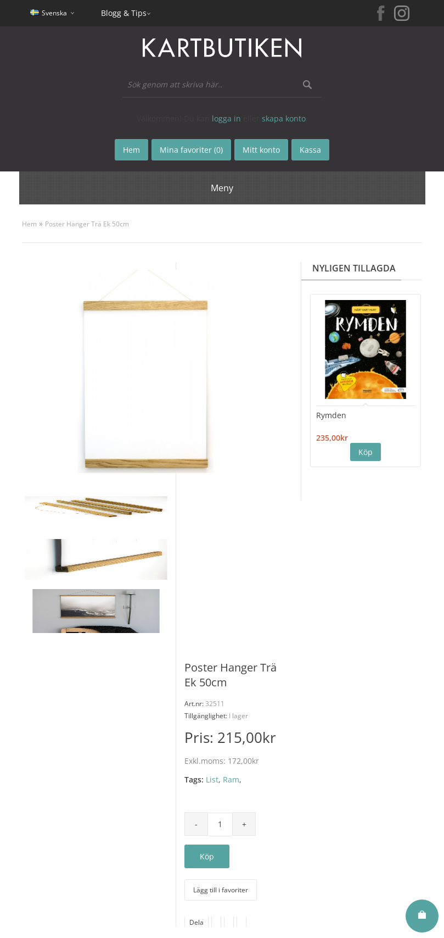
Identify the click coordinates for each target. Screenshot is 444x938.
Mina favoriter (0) (191, 150)
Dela (196, 922)
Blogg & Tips (124, 13)
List (212, 779)
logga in (226, 118)
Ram (231, 779)
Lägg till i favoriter (220, 890)
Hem (29, 224)
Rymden (331, 415)
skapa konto (284, 118)
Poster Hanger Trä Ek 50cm (87, 224)
